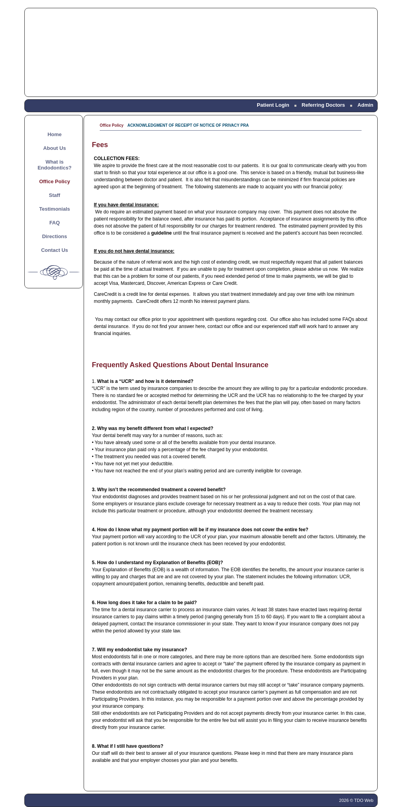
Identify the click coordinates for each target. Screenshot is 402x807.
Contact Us (54, 250)
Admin (365, 105)
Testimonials (54, 209)
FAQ (54, 223)
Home (55, 134)
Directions (54, 236)
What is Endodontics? (55, 165)
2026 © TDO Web (356, 800)
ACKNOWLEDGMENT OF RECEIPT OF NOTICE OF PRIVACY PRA (188, 125)
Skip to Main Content (22, 10)
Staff (54, 195)
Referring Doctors (323, 105)
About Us (54, 148)
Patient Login (273, 105)
